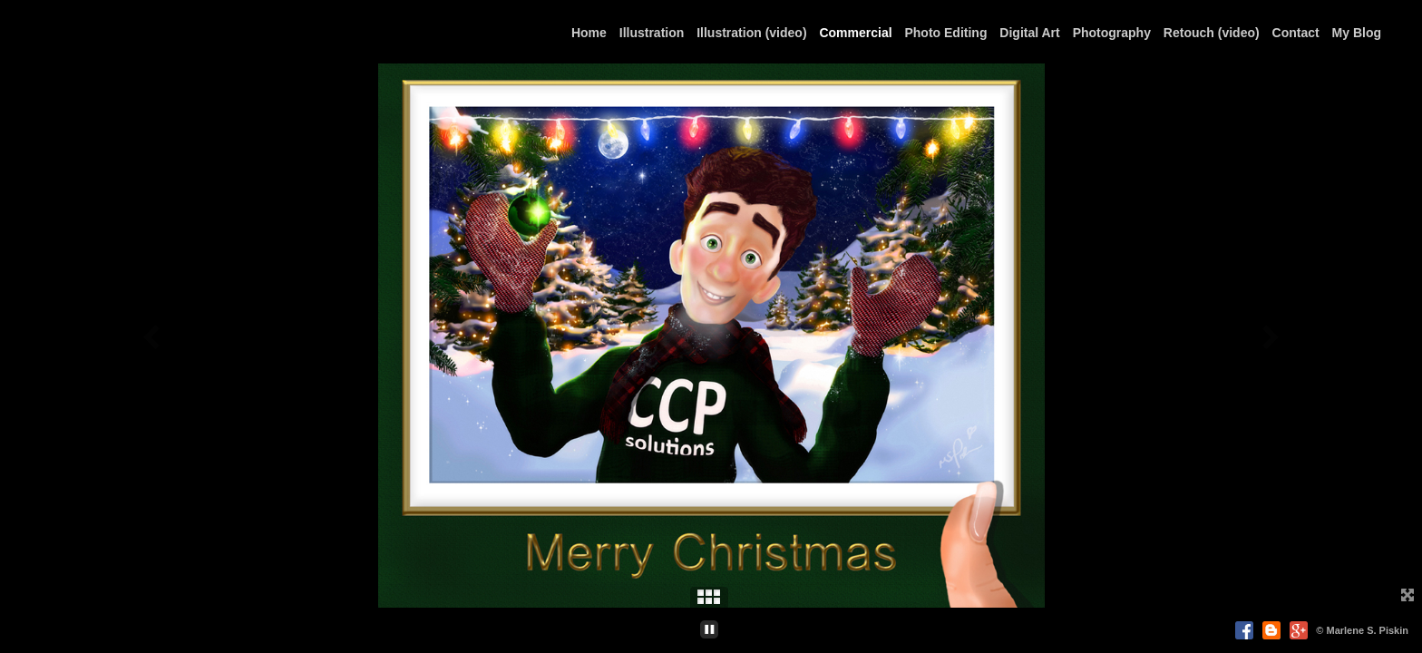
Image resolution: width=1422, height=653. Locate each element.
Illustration (652, 32)
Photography (1112, 32)
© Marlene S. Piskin (1362, 630)
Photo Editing (945, 32)
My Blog (1356, 32)
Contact (1296, 32)
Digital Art (1029, 32)
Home (589, 32)
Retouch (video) (1212, 32)
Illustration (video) (751, 32)
